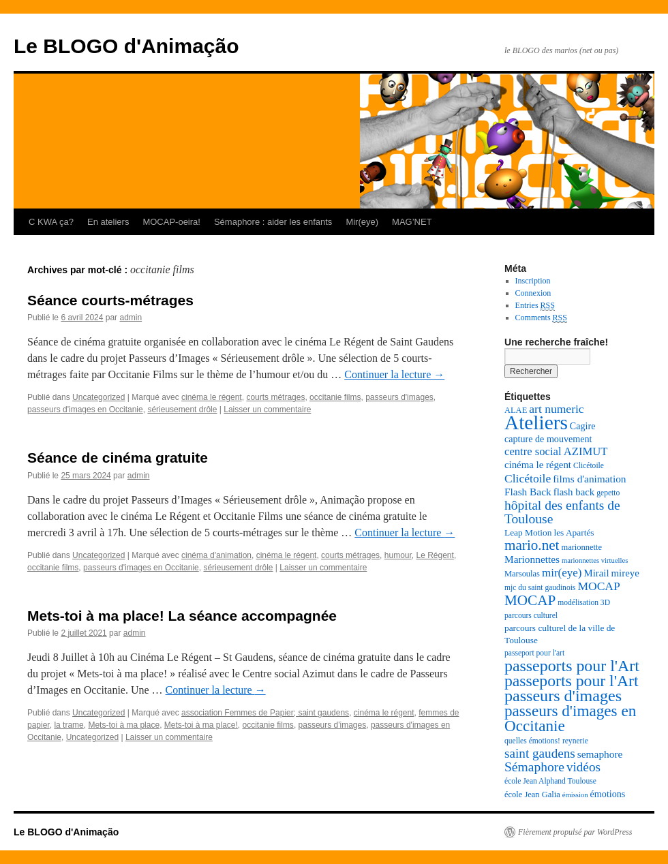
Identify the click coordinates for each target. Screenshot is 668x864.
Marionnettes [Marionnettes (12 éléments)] (532, 559)
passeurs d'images (399, 397)
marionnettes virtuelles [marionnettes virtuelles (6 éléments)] (595, 560)
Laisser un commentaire (267, 409)
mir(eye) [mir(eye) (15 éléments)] (562, 572)
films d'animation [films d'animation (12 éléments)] (589, 478)
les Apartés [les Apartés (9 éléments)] (573, 532)
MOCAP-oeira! (171, 222)
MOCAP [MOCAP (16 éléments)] (598, 586)
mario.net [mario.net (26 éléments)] (531, 545)
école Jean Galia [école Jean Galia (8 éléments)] (532, 794)
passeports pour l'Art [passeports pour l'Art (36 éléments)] (571, 681)
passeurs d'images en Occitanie (85, 409)
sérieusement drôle (182, 409)
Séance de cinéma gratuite (117, 457)
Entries (535, 305)
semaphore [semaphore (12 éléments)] (600, 754)
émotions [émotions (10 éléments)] (608, 793)
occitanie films (335, 397)
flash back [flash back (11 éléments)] (574, 492)
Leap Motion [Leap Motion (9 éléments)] (527, 532)
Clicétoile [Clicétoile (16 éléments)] (527, 478)
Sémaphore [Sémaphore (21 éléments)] (534, 767)
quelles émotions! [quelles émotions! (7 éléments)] (532, 741)
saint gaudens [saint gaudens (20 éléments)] (539, 753)
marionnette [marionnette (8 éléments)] (581, 547)
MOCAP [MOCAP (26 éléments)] (530, 600)
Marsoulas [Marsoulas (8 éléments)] (522, 573)
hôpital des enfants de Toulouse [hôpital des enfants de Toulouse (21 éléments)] (562, 512)
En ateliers (108, 222)
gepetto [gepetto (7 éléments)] (608, 493)
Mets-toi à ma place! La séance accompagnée (182, 615)
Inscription (533, 281)
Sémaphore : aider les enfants (273, 222)
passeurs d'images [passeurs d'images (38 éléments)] (563, 696)
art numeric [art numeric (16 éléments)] (556, 409)
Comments (541, 318)
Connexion (533, 293)
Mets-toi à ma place (124, 725)
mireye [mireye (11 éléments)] (625, 573)
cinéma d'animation (216, 555)
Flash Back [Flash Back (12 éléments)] (527, 491)
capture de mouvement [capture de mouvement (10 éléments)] (548, 438)
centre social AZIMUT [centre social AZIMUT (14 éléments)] (555, 451)
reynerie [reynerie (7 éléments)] (575, 741)
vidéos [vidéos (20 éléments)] (583, 767)
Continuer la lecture (394, 374)
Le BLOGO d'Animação (126, 46)
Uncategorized (98, 397)
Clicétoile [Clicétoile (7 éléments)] (588, 465)
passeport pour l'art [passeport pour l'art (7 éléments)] (534, 653)
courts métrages (275, 397)
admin (130, 317)
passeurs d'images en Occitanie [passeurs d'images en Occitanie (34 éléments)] (570, 718)
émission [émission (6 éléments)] (575, 795)
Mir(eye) (362, 222)
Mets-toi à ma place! (201, 725)
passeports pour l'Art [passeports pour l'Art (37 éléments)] (571, 666)
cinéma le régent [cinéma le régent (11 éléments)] (537, 464)
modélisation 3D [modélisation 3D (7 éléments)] (584, 602)
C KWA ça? (51, 222)
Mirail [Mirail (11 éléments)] (596, 573)
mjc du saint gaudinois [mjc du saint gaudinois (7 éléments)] (539, 587)
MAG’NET (412, 222)
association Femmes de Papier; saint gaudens (265, 713)
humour (398, 555)
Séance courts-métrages (110, 300)
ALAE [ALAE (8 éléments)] (515, 410)
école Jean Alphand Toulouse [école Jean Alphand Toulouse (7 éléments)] (550, 781)
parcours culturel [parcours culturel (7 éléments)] (531, 615)
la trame (68, 725)
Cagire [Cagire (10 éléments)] (583, 425)
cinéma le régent (211, 397)
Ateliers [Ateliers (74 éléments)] (536, 422)
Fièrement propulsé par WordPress (575, 832)
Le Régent (434, 555)
